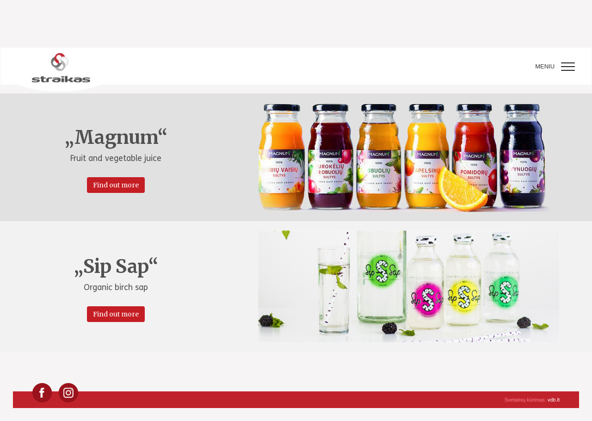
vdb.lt (554, 399)
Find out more (116, 185)
